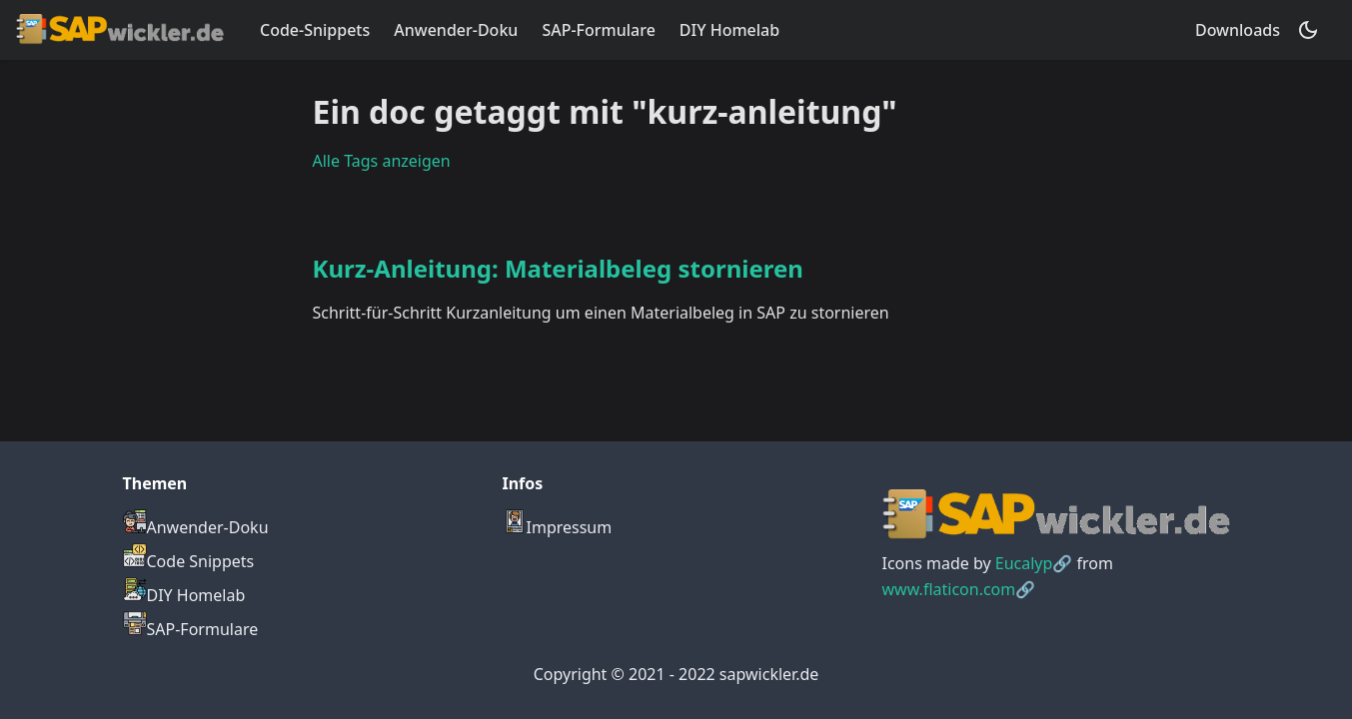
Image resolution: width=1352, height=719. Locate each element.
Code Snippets (189, 561)
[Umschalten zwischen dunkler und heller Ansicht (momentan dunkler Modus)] (1308, 30)
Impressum (558, 527)
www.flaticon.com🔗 (959, 589)
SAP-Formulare (598, 30)
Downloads (1237, 30)
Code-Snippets (315, 30)
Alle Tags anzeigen (382, 161)
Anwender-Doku (456, 30)
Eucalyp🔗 (1034, 563)
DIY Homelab (729, 30)
